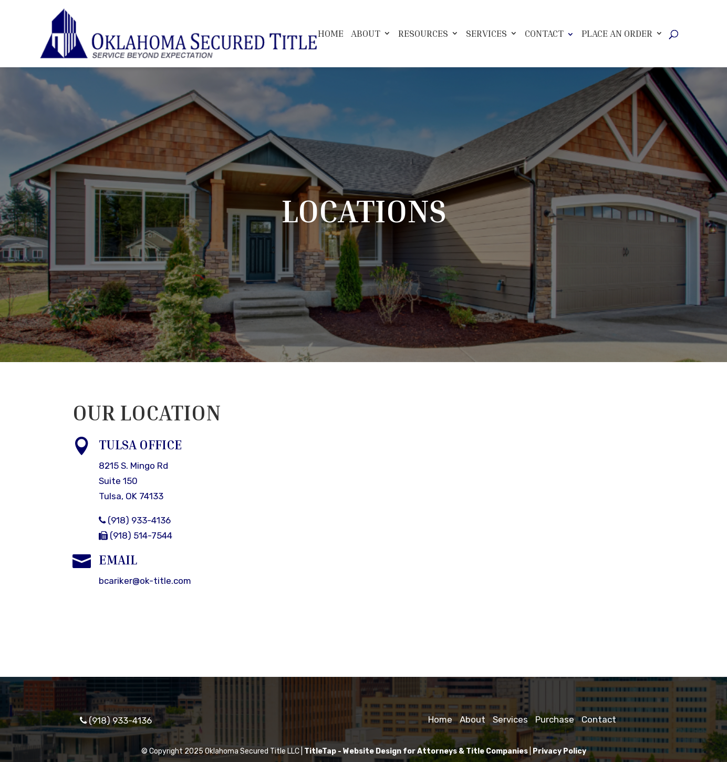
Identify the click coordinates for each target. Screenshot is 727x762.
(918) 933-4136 (135, 520)
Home (331, 33)
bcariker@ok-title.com (145, 580)
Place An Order (616, 33)
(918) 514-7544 (135, 535)
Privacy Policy (559, 751)
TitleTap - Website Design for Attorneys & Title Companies (416, 751)
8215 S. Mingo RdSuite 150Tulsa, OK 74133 (133, 480)
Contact (544, 33)
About (365, 33)
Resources (423, 33)
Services (486, 33)
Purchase (554, 719)
